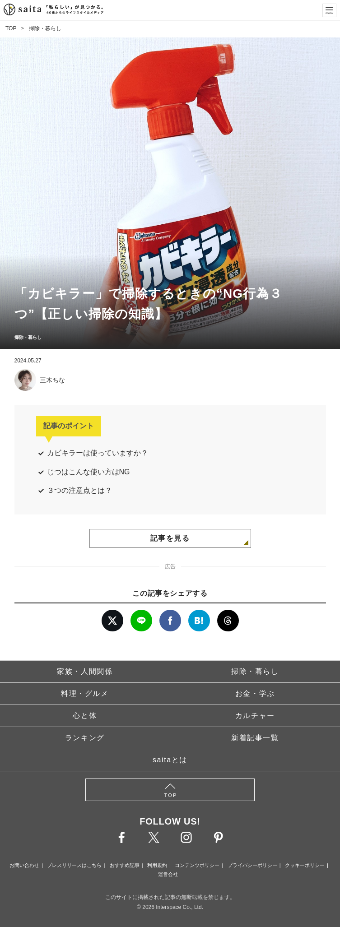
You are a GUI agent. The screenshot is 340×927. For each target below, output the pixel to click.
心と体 (85, 715)
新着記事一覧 (255, 738)
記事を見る (170, 538)
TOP (10, 28)
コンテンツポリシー (197, 865)
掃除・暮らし (45, 28)
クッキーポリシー (305, 865)
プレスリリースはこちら (74, 865)
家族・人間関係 (84, 671)
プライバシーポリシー (252, 865)
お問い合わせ (24, 865)
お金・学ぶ (255, 693)
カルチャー (255, 715)
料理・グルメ (85, 693)
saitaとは (170, 760)
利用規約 (157, 865)
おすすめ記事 (125, 865)
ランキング (85, 738)
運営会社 (168, 874)
